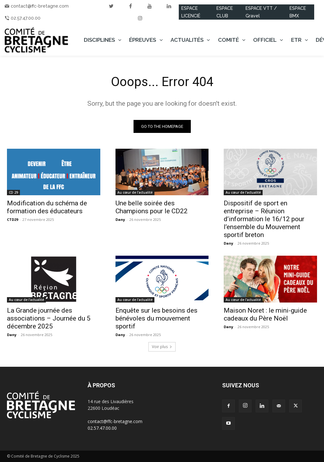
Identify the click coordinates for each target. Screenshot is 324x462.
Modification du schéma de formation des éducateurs (47, 207)
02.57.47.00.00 (25, 18)
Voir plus (162, 346)
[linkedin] (168, 6)
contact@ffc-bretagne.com (40, 6)
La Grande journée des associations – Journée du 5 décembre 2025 (48, 318)
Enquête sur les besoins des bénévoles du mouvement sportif (156, 318)
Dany (120, 219)
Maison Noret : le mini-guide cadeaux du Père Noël (265, 314)
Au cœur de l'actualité (135, 192)
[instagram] (140, 18)
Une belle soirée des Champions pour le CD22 (151, 207)
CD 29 (13, 192)
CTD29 (12, 219)
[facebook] (130, 6)
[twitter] (111, 6)
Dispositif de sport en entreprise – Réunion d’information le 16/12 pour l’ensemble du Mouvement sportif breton (264, 219)
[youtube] (149, 6)
